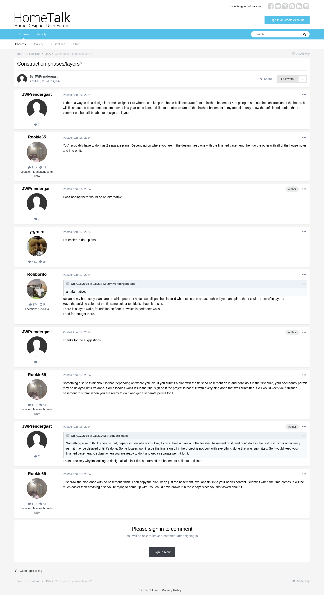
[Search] (275, 34)
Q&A (56, 81)
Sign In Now (161, 552)
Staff (76, 44)
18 (42, 261)
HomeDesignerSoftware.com (246, 6)
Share (266, 78)
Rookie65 (37, 137)
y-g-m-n (37, 231)
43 (42, 167)
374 (33, 304)
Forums (20, 44)
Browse (23, 35)
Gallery (38, 44)
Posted (77, 94)
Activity (41, 34)
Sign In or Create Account (287, 20)
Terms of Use (148, 590)
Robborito (37, 274)
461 (32, 261)
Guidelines (58, 44)
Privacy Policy (171, 590)
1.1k (32, 167)
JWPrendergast (46, 76)
